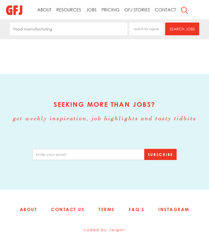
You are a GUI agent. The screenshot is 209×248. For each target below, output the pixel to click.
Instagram (173, 209)
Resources (68, 9)
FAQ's (137, 209)
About (44, 9)
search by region (146, 29)
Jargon (117, 229)
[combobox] (68, 29)
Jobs (91, 9)
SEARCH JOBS (182, 29)
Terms (107, 209)
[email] (88, 154)
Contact (165, 9)
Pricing (110, 9)
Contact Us (67, 209)
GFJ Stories (137, 9)
